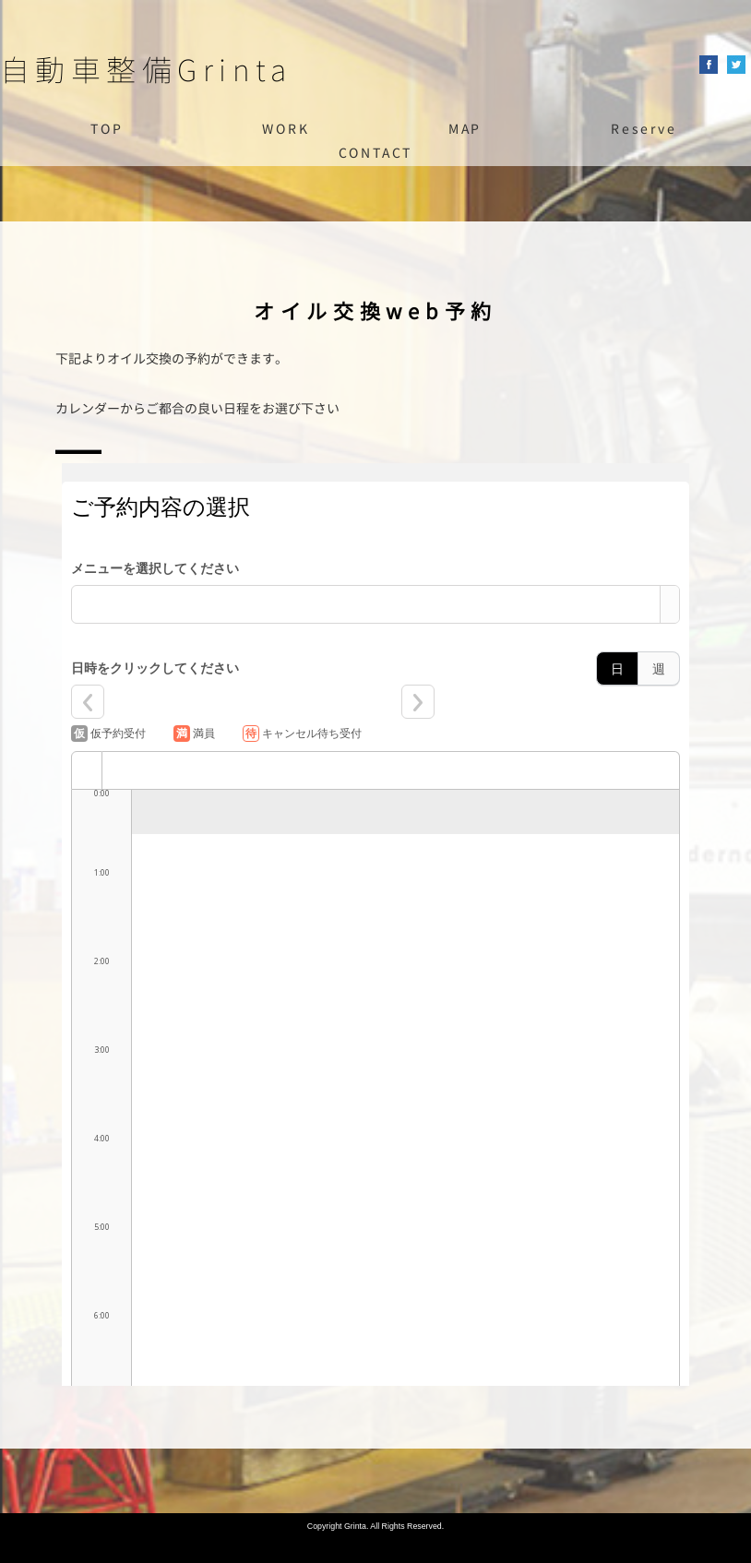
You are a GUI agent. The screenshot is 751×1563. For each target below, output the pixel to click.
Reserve (644, 128)
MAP (465, 128)
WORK (285, 128)
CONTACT (376, 152)
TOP (106, 128)
